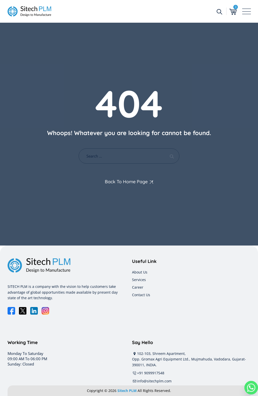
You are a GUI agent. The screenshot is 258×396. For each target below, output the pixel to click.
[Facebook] (11, 311)
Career (137, 287)
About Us (139, 272)
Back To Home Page (126, 182)
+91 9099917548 (148, 373)
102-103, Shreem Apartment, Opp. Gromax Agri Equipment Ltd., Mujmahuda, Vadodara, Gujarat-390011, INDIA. (189, 359)
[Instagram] (45, 311)
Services (139, 279)
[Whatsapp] (251, 387)
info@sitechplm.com (152, 381)
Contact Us (141, 294)
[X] (22, 311)
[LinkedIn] (34, 311)
